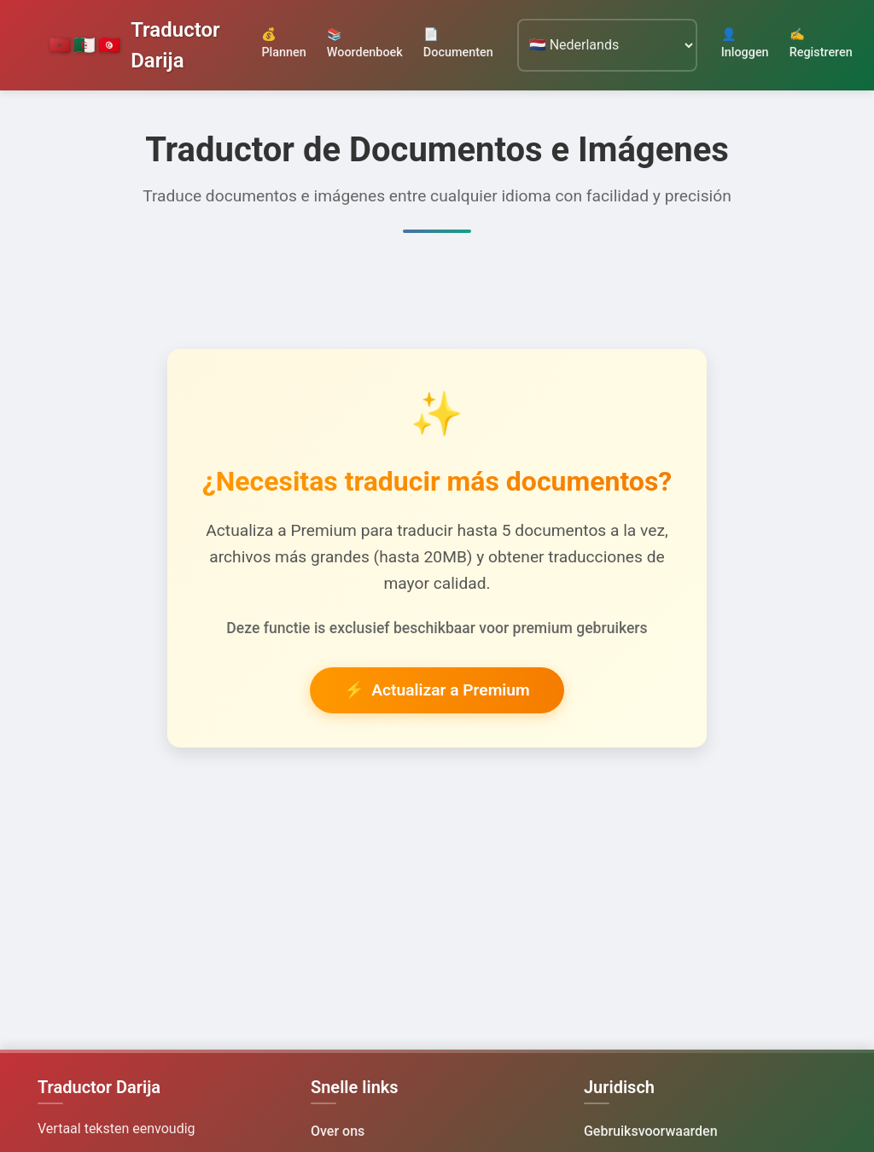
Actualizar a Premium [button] (436, 690)
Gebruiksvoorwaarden (651, 1131)
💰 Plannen (283, 44)
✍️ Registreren (821, 44)
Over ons (337, 1131)
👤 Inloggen (745, 44)
